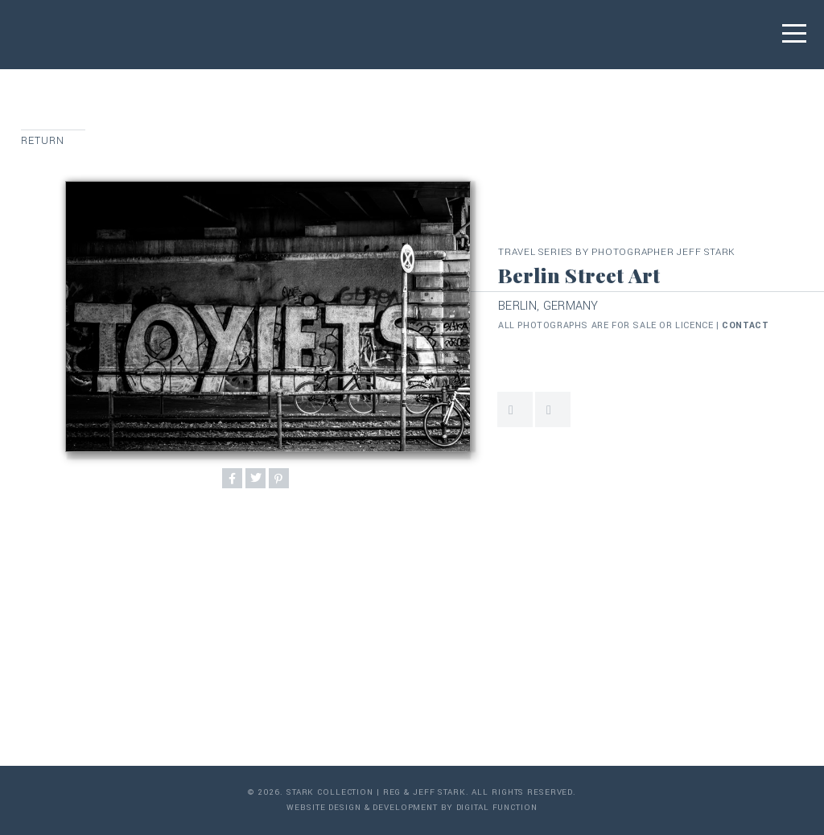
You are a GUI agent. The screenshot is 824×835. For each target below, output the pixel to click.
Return (43, 141)
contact (745, 325)
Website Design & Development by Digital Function (411, 807)
